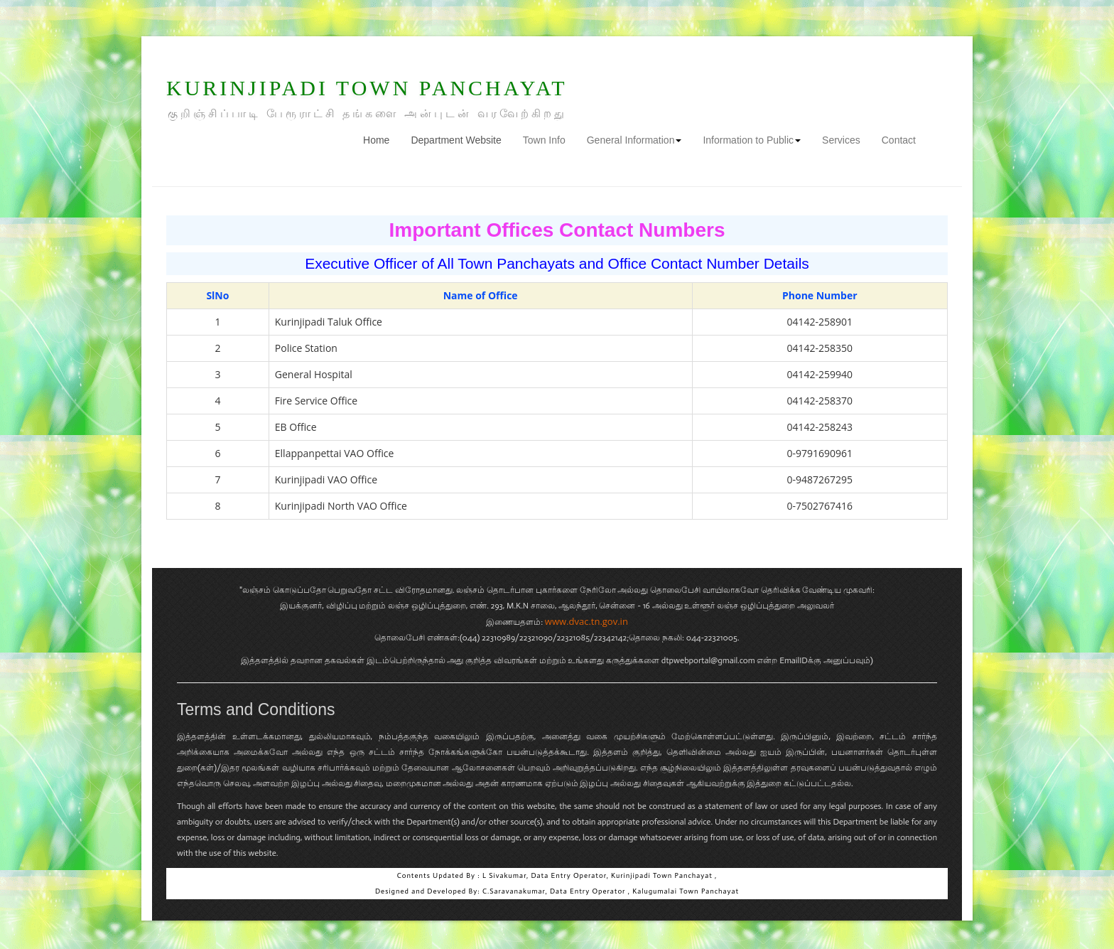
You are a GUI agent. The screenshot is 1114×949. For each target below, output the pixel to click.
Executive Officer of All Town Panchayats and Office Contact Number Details (557, 263)
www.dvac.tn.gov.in (586, 621)
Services (841, 140)
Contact (899, 140)
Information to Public (752, 140)
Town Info (544, 140)
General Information (634, 140)
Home (381, 139)
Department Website (456, 140)
